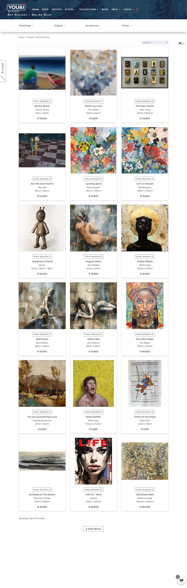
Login (127, 9)
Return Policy (100, 559)
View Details (41, 101)
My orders (61, 554)
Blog (105, 9)
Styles (69, 9)
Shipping (79, 551)
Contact (79, 554)
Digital (59, 25)
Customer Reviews (61, 558)
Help (115, 9)
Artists (57, 9)
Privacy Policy (101, 565)
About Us (98, 547)
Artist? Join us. (101, 551)
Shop (45, 9)
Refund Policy (101, 562)
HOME (35, 9)
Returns (79, 548)
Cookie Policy (100, 568)
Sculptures (92, 25)
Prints (125, 25)
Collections (87, 9)
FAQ (77, 545)
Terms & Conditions (99, 555)
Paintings (25, 25)
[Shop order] (155, 42)
